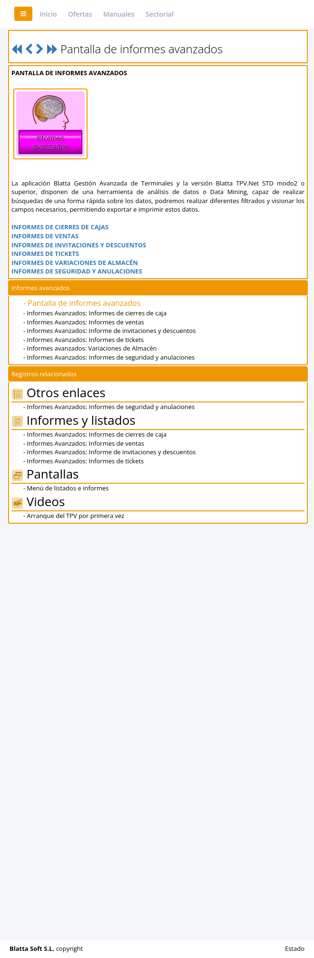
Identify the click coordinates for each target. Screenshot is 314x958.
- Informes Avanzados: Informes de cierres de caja (95, 313)
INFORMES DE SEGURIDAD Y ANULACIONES (76, 271)
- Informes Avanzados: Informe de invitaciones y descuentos (109, 330)
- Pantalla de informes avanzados (81, 303)
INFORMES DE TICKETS (45, 253)
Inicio (48, 14)
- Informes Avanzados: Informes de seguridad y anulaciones (109, 357)
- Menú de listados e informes (65, 488)
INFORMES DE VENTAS (44, 236)
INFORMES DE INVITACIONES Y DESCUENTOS (78, 245)
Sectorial (160, 14)
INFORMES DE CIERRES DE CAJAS (59, 227)
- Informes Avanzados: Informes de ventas (83, 322)
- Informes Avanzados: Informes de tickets (83, 339)
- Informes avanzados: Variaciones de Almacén (90, 348)
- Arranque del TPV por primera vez (73, 515)
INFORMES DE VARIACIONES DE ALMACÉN (74, 262)
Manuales (119, 14)
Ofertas (80, 14)
